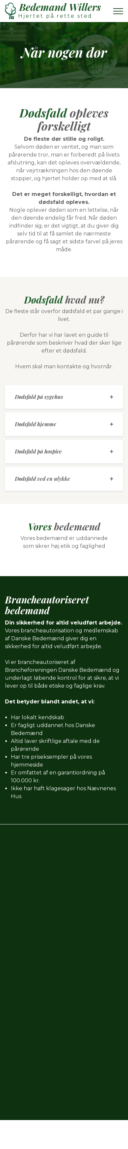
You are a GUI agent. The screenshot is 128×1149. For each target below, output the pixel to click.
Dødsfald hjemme (35, 424)
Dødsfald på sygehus (39, 396)
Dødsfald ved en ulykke (42, 478)
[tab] (64, 397)
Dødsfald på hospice (38, 451)
